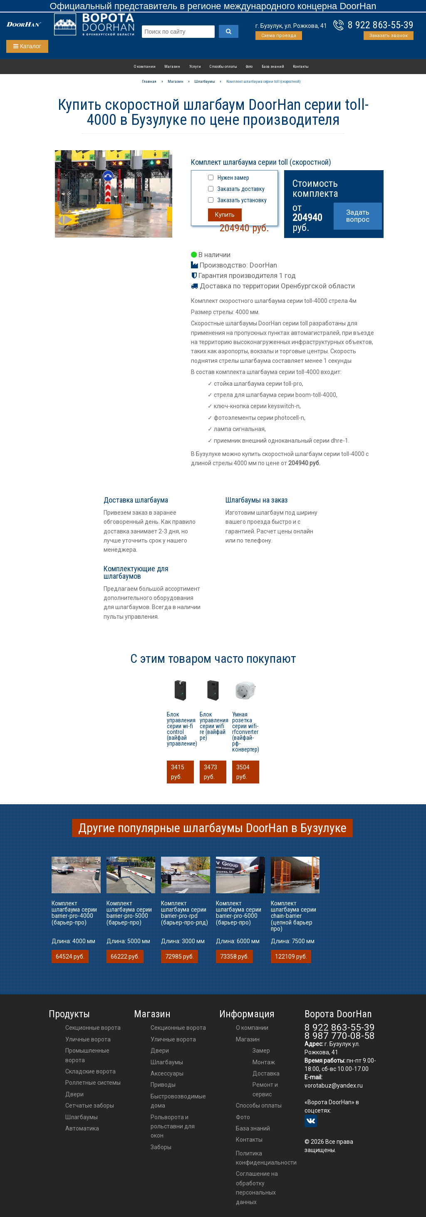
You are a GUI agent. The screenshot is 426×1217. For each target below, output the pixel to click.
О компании (145, 66)
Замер (261, 1050)
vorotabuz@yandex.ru (334, 1085)
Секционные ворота (93, 1027)
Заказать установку (242, 200)
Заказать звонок (388, 35)
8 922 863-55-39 (381, 25)
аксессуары (167, 1073)
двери (160, 1050)
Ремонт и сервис (265, 1089)
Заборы (161, 1147)
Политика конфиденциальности (266, 1158)
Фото (249, 66)
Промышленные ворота (87, 1055)
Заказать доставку (241, 189)
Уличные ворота (88, 1039)
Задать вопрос (357, 215)
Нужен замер (233, 178)
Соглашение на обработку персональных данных (257, 1187)
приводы (163, 1084)
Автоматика (82, 1128)
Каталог (27, 46)
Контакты (301, 66)
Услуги (195, 66)
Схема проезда (278, 35)
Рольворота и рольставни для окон (173, 1126)
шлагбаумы (167, 1062)
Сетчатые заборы (89, 1105)
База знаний (273, 66)
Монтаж (264, 1062)
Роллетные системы (93, 1082)
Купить (225, 214)
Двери (74, 1094)
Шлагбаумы (81, 1117)
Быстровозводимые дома (178, 1101)
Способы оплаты (223, 66)
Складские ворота (90, 1071)
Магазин (172, 66)
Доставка (266, 1073)
